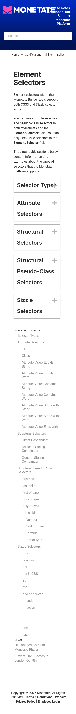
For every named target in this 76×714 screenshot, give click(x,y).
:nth (24, 587)
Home (15, 54)
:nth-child (28, 512)
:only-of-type (31, 506)
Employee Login (49, 701)
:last (25, 634)
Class (26, 356)
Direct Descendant (35, 440)
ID (23, 349)
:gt (23, 614)
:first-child (28, 479)
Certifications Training (38, 54)
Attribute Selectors (31, 342)
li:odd (29, 601)
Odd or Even (35, 526)
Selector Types (28, 335)
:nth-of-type (34, 540)
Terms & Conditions (38, 697)
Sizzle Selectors (29, 546)
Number (31, 519)
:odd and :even (32, 594)
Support (64, 16)
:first (25, 628)
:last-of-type (30, 499)
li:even (30, 607)
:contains (28, 560)
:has (25, 553)
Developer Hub (58, 12)
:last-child (28, 486)
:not (24, 567)
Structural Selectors (32, 433)
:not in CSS (30, 573)
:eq (24, 580)
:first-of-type (30, 492)
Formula (32, 533)
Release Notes (59, 8)
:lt (23, 621)
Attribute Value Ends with (40, 426)
